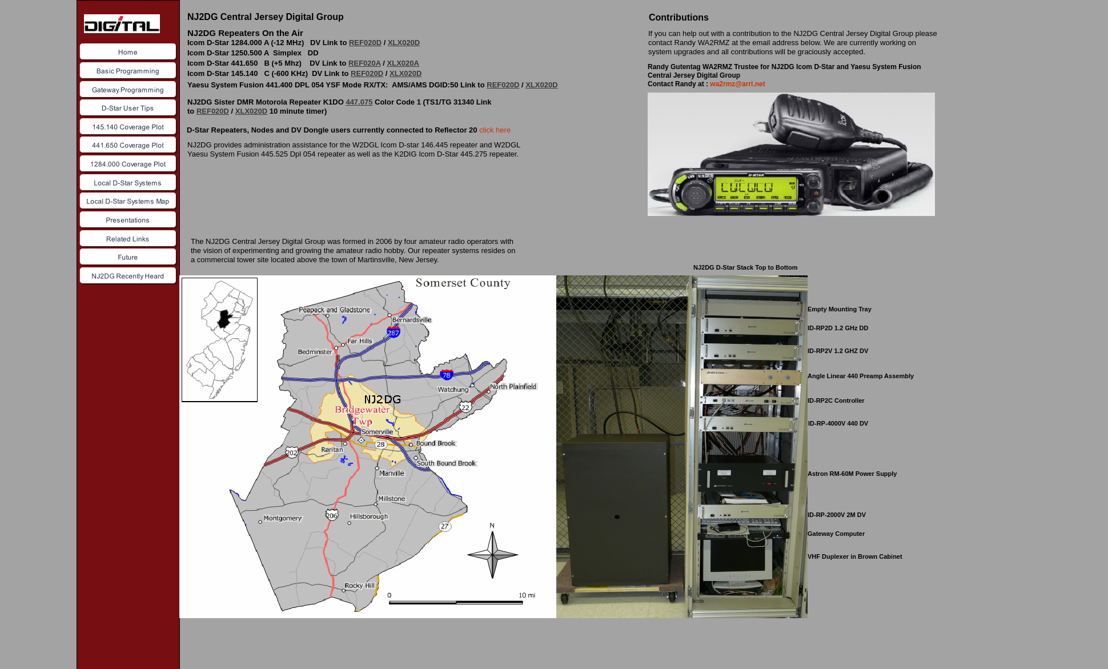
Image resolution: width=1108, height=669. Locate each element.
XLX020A (403, 63)
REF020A (364, 63)
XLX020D (404, 42)
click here (495, 130)
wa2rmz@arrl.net (737, 84)
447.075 (359, 102)
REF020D (365, 42)
